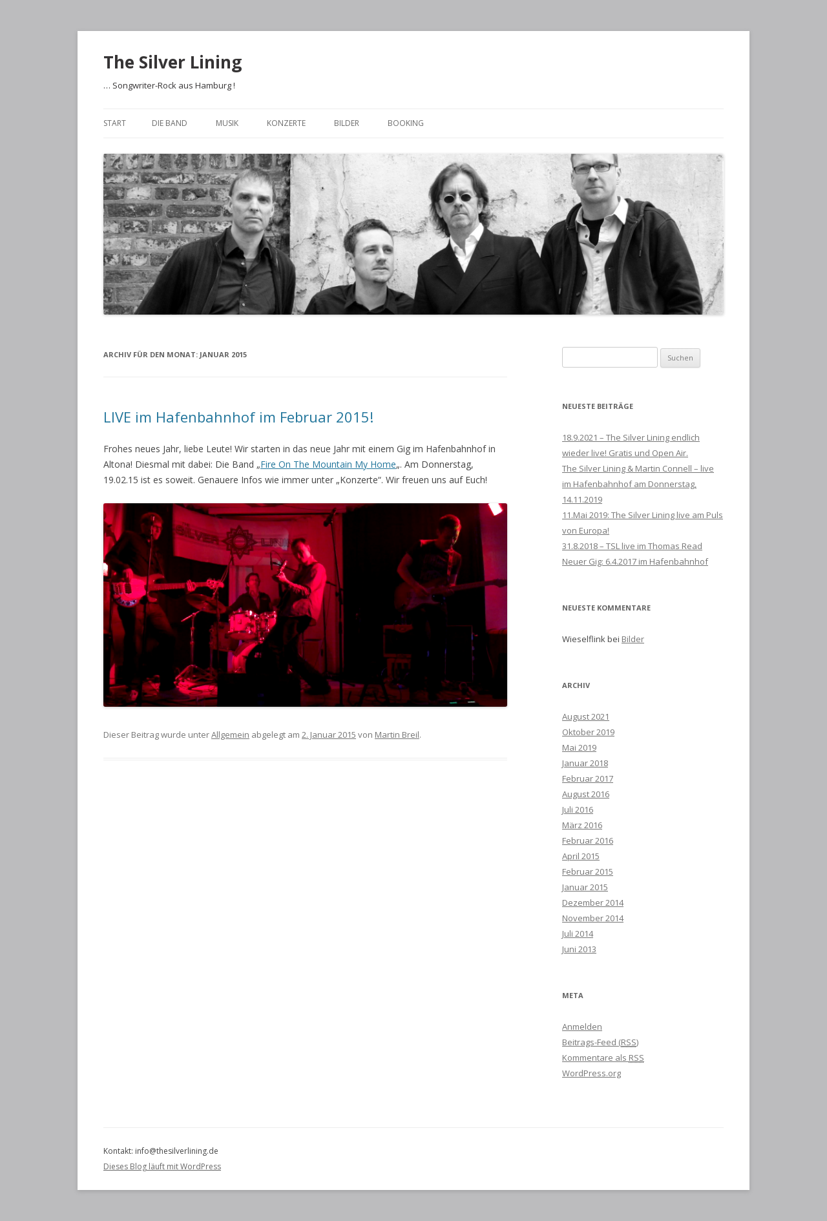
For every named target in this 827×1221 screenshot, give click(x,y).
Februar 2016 (587, 840)
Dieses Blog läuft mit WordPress (162, 1166)
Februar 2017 (587, 778)
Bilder (346, 123)
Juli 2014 (577, 933)
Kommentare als (603, 1057)
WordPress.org (591, 1073)
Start (114, 123)
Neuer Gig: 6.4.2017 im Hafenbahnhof (635, 561)
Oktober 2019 (588, 732)
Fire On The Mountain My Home (328, 464)
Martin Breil (397, 734)
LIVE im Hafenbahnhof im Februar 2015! (238, 416)
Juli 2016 (577, 809)
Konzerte (286, 123)
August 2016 (585, 794)
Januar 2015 (585, 887)
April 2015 (581, 856)
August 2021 (585, 716)
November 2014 (592, 918)
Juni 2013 (579, 949)
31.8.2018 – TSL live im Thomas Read (632, 546)
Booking (406, 123)
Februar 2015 (587, 871)
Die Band (169, 123)
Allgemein (230, 734)
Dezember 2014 (592, 902)
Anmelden (582, 1026)
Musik (227, 123)
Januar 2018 (585, 763)
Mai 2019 (579, 747)
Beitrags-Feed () (600, 1042)
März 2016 (582, 825)
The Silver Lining (172, 62)
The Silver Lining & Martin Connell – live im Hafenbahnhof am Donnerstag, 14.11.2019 (638, 484)
